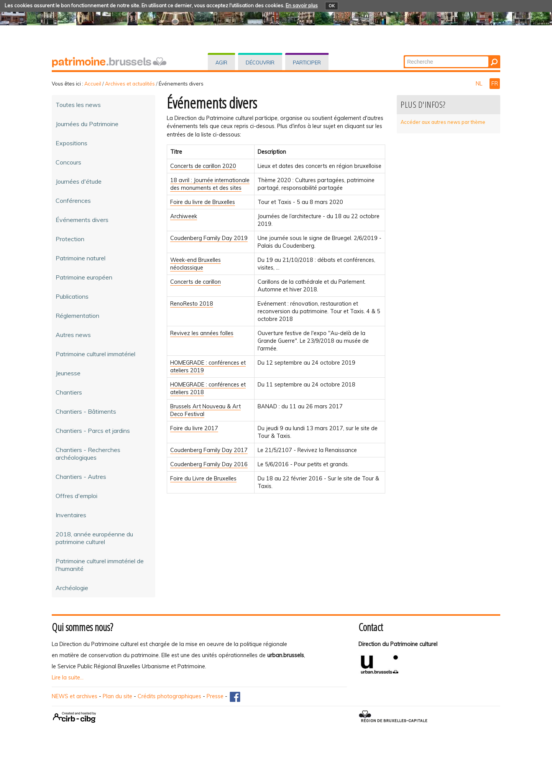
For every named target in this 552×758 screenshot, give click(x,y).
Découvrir (260, 62)
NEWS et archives (74, 696)
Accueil (92, 84)
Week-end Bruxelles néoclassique (195, 264)
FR (494, 83)
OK (332, 5)
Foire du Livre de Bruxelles (203, 478)
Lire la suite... (68, 677)
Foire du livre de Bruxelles (202, 202)
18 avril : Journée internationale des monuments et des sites (210, 184)
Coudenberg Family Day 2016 (209, 464)
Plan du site (117, 696)
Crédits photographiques (169, 696)
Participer (307, 62)
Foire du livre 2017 (194, 428)
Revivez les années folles (201, 333)
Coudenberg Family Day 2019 (209, 238)
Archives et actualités (130, 84)
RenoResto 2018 (191, 303)
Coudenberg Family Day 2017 (209, 450)
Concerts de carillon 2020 (203, 166)
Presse (215, 696)
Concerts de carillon (195, 281)
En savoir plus (302, 5)
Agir (221, 62)
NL (480, 83)
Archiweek (183, 216)
